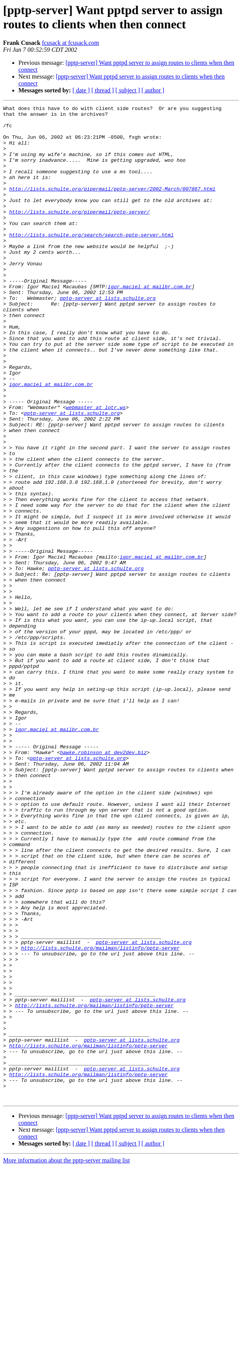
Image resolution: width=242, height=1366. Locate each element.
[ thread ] (102, 90)
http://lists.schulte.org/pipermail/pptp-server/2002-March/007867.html (112, 205)
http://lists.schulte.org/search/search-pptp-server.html (91, 261)
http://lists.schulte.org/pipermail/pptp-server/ (79, 233)
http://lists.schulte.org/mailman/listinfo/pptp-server (100, 1116)
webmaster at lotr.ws (96, 468)
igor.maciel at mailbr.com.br (149, 323)
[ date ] (81, 90)
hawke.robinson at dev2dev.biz (103, 882)
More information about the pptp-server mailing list (66, 1359)
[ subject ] (127, 90)
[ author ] (153, 90)
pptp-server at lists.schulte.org (108, 337)
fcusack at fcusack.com (70, 42)
